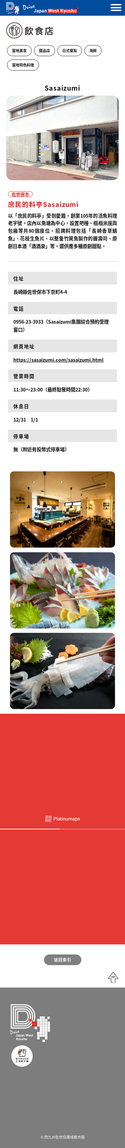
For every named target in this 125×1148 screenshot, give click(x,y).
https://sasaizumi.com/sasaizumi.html (58, 359)
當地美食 (19, 50)
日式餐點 (69, 50)
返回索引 (62, 959)
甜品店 (44, 50)
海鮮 (93, 50)
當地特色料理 (23, 65)
